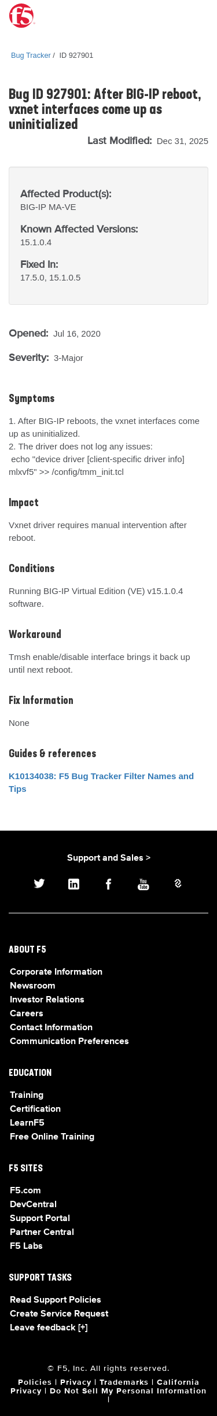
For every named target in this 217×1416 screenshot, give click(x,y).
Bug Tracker (31, 55)
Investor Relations (47, 1000)
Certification (35, 1109)
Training (26, 1095)
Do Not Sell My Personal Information (128, 1391)
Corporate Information (56, 972)
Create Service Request (59, 1314)
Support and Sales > (108, 858)
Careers (26, 1014)
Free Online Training (52, 1137)
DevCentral (33, 1205)
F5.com (25, 1191)
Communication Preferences (69, 1041)
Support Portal (40, 1218)
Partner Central (42, 1232)
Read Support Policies (55, 1300)
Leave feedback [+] (48, 1328)
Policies (35, 1382)
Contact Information (51, 1027)
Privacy (75, 1382)
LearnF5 (27, 1123)
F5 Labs (26, 1246)
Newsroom (33, 986)
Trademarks (124, 1382)
